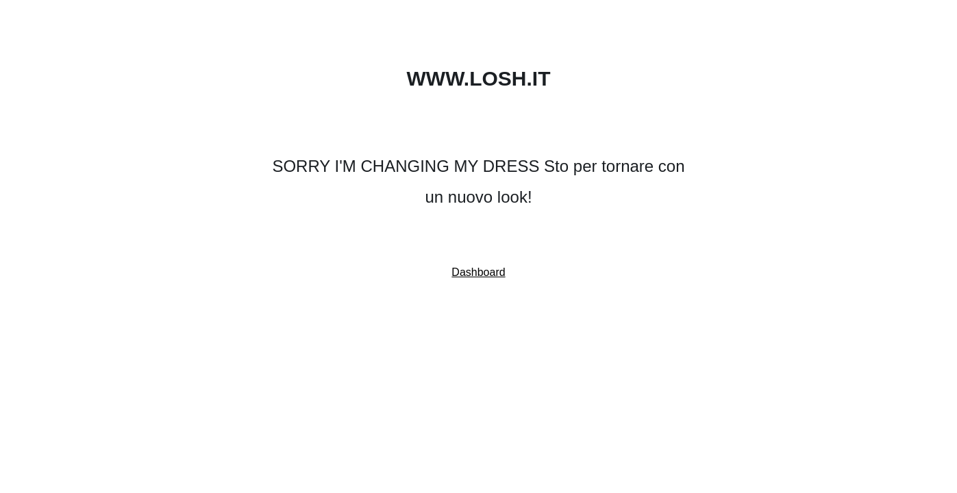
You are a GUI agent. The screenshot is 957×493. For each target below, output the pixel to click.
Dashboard (478, 272)
